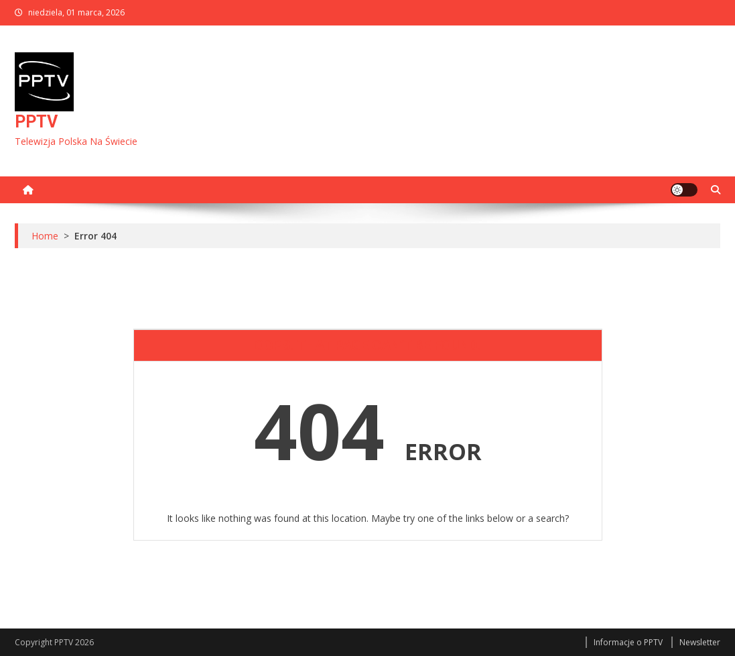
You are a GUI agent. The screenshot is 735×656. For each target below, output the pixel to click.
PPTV (36, 121)
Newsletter (699, 642)
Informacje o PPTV (628, 642)
